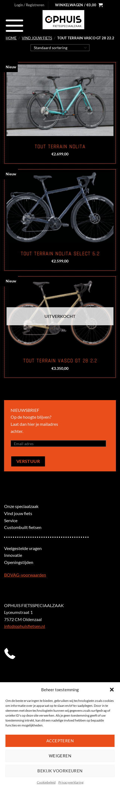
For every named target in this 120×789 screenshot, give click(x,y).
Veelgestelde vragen (23, 548)
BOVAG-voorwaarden (25, 574)
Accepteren (60, 740)
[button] (112, 689)
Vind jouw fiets (37, 38)
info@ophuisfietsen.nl (24, 626)
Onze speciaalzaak (21, 506)
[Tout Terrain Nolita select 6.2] (60, 207)
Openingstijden (18, 562)
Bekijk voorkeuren (60, 770)
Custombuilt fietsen (22, 527)
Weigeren (60, 755)
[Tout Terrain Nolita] (60, 100)
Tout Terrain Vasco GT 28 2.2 (60, 360)
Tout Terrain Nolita (60, 146)
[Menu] (14, 25)
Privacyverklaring (70, 782)
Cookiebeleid (46, 782)
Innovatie (13, 555)
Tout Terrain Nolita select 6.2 (60, 253)
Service (10, 520)
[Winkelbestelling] (60, 47)
